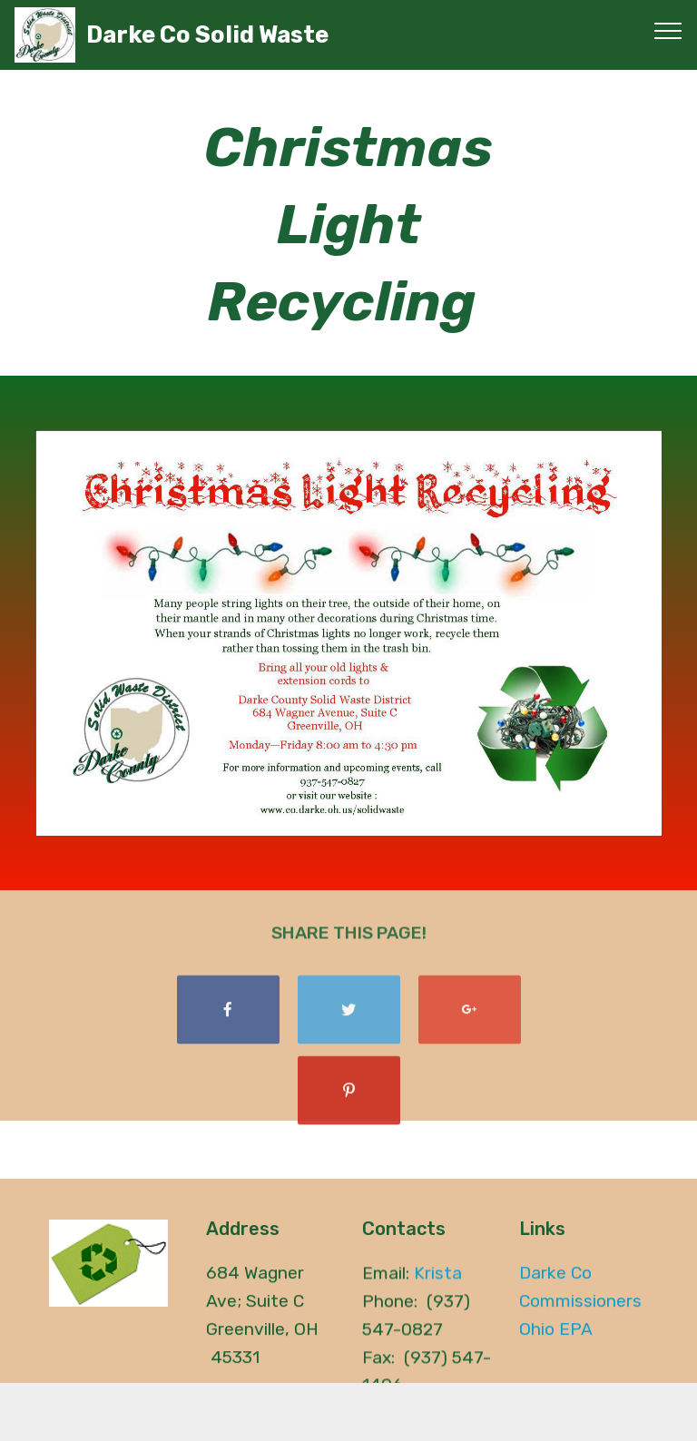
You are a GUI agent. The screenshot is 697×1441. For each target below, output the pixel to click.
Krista (438, 1278)
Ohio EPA (556, 1333)
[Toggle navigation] (668, 30)
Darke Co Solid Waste (207, 35)
